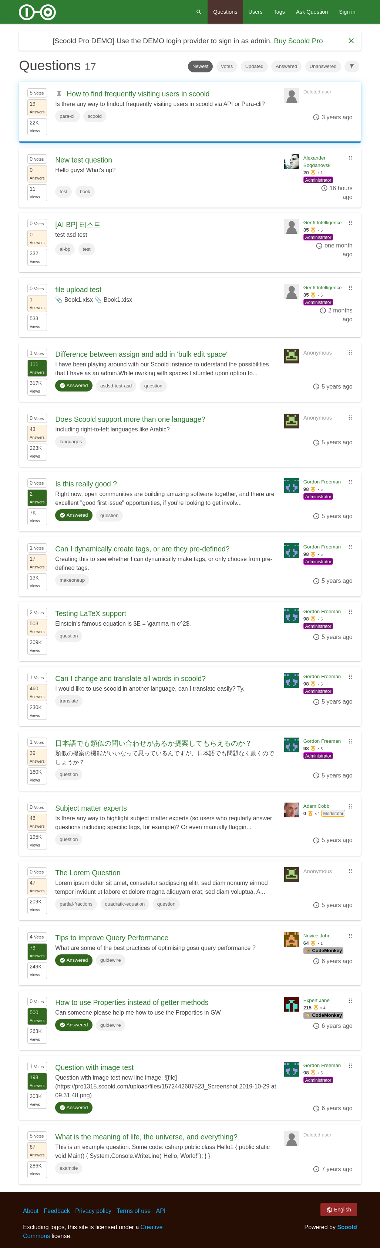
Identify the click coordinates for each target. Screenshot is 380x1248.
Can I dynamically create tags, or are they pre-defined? (142, 549)
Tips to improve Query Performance (111, 938)
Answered (286, 66)
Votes (227, 66)
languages (71, 441)
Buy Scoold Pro (298, 41)
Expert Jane (316, 1000)
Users (256, 12)
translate (69, 701)
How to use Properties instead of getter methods (131, 1002)
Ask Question (312, 12)
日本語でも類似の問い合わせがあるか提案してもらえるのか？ (153, 743)
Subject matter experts (91, 808)
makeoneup (72, 580)
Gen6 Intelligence (322, 222)
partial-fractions (76, 904)
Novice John (316, 935)
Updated (254, 66)
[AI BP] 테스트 (78, 224)
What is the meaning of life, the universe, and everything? (146, 1137)
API (161, 1211)
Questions (225, 12)
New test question (83, 160)
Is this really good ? (86, 484)
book (85, 191)
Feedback (57, 1211)
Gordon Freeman (322, 482)
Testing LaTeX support (90, 613)
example (69, 1168)
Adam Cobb (316, 806)
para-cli (67, 116)
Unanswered (323, 66)
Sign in (347, 12)
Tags (279, 12)
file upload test (78, 289)
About (30, 1211)
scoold (95, 116)
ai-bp (65, 249)
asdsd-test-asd (116, 386)
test (63, 191)
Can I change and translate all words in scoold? (130, 678)
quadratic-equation (125, 904)
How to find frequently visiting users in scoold (138, 94)
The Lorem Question (87, 873)
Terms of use (134, 1211)
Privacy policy (93, 1211)
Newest (200, 66)
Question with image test (94, 1067)
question (153, 386)
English (338, 1210)
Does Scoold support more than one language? (130, 419)
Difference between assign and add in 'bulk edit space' (141, 354)
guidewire (110, 960)
